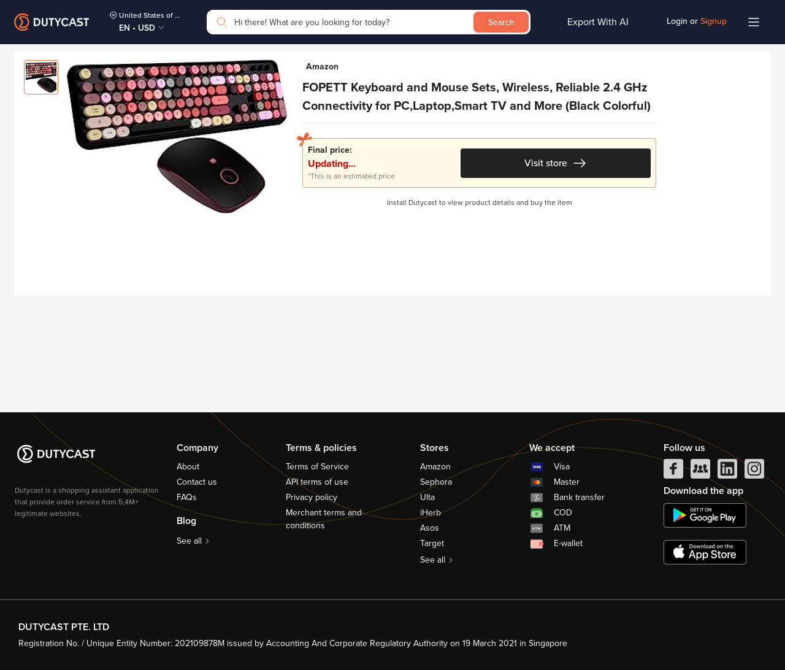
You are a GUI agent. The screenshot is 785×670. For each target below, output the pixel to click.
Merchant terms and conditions (324, 519)
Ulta (427, 497)
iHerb (430, 512)
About (188, 466)
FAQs (187, 497)
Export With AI (598, 22)
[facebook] (673, 472)
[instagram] (754, 472)
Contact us (197, 482)
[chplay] (705, 515)
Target (432, 543)
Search (501, 22)
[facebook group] (700, 472)
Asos (429, 528)
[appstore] (705, 552)
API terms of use (317, 482)
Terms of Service (317, 466)
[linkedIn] (727, 472)
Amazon (435, 466)
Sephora (436, 482)
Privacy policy (311, 497)
